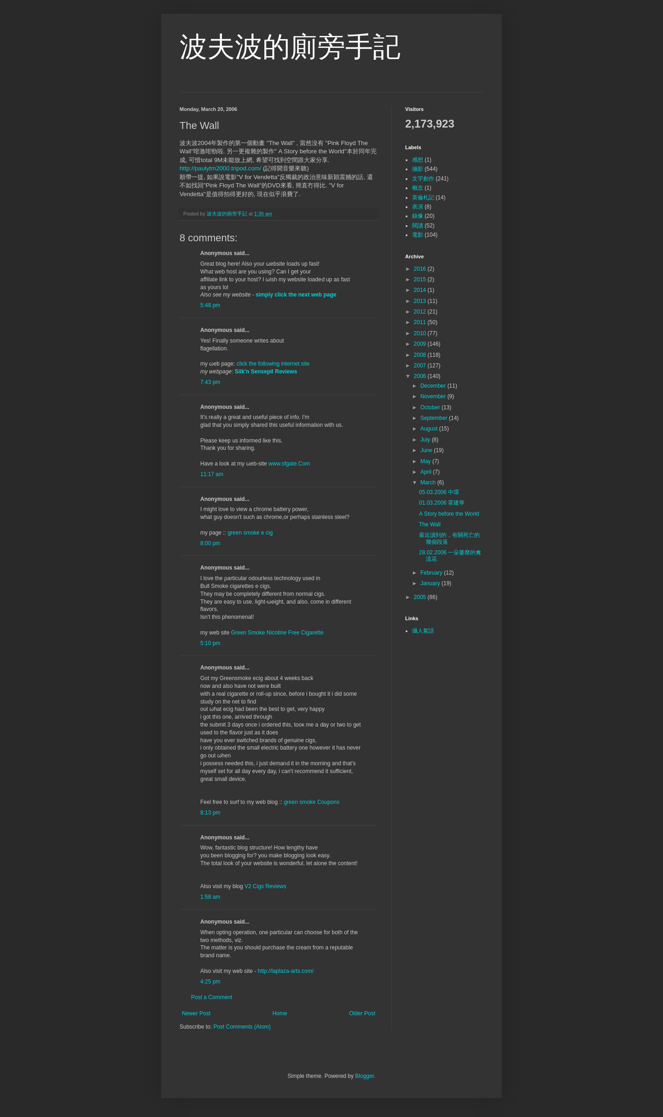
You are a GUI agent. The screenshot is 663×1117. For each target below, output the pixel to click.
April (426, 472)
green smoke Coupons (311, 802)
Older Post (362, 1013)
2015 (421, 279)
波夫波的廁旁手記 (290, 46)
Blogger (364, 1076)
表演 (417, 207)
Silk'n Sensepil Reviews (266, 371)
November (434, 396)
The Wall (430, 524)
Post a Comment (211, 997)
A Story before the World (449, 514)
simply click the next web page (296, 294)
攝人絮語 (423, 631)
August (429, 428)
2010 (421, 333)
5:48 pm (210, 305)
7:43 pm (210, 382)
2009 (421, 344)
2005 (421, 597)
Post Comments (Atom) (242, 1027)
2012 (421, 311)
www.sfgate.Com (289, 463)
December (434, 386)
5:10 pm (210, 643)
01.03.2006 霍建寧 (442, 503)
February (432, 573)
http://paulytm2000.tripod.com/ (220, 168)
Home (280, 1013)
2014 (421, 290)
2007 (421, 365)
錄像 (417, 216)
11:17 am (211, 474)
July (426, 439)
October (431, 407)
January (431, 583)
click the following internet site (273, 364)
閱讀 (417, 225)
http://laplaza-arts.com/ (286, 971)
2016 (421, 269)
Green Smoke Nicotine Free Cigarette (277, 632)
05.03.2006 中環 (439, 492)
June (427, 450)
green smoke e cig (250, 532)
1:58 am (210, 897)
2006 (421, 376)
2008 (421, 355)
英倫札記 (423, 197)
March (428, 482)
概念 (417, 188)
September (434, 418)
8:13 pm (210, 812)
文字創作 (423, 178)
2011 (421, 322)
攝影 (417, 169)
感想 (417, 160)
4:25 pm (210, 981)
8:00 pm (210, 543)
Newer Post (196, 1013)
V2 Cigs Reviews (265, 886)
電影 (417, 235)
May (426, 461)
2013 (421, 301)
